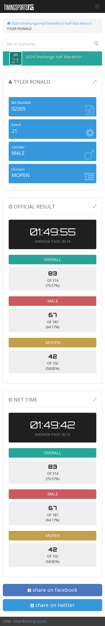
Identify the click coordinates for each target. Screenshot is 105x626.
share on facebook (52, 589)
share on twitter (53, 605)
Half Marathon (77, 23)
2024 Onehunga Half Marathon (35, 23)
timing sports (36, 621)
